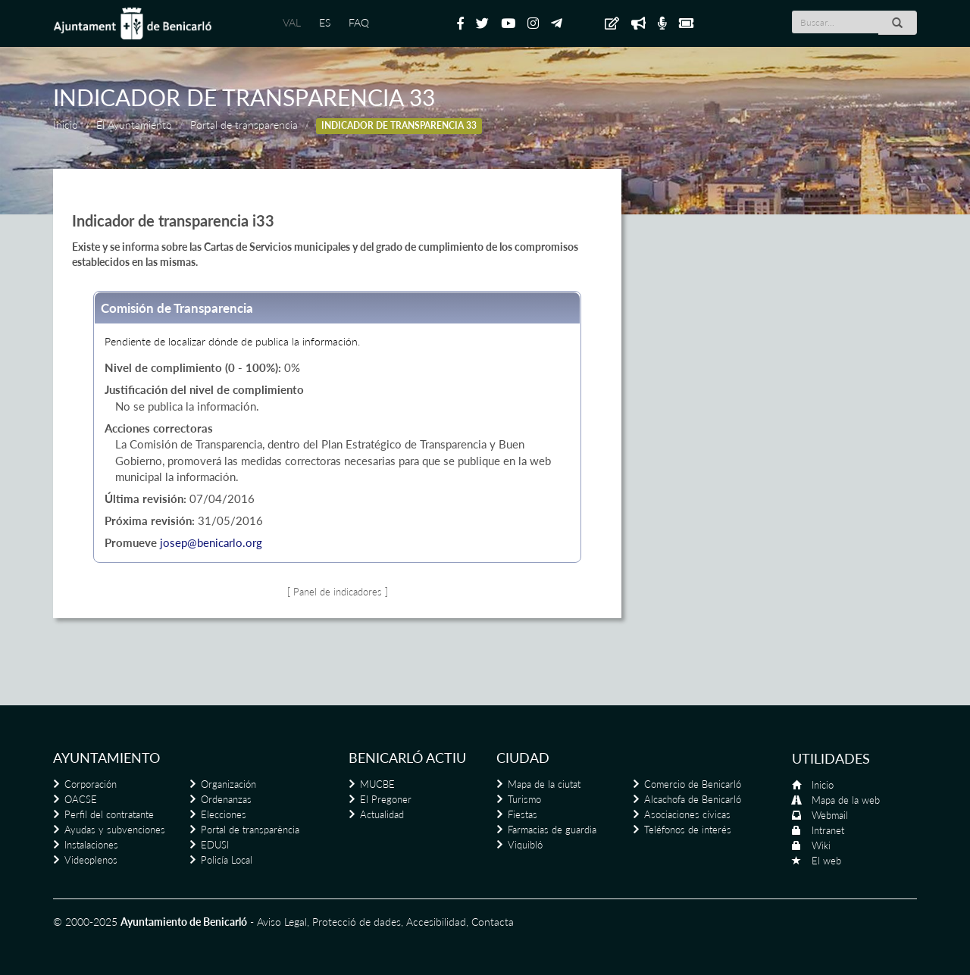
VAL (292, 22)
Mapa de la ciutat (544, 784)
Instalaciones (91, 845)
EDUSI (215, 845)
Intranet (828, 830)
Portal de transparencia (244, 124)
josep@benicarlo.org (211, 542)
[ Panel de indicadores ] (337, 592)
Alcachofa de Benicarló (692, 799)
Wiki (821, 845)
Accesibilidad (436, 921)
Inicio (65, 124)
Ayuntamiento (106, 757)
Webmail (830, 815)
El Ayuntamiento (134, 124)
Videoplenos (90, 860)
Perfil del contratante (109, 814)
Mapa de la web (846, 800)
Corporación (90, 784)
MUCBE (377, 784)
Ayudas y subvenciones (114, 829)
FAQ (359, 22)
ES (324, 22)
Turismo (524, 799)
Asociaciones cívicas (687, 814)
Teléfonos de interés (687, 829)
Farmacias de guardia (552, 829)
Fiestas (522, 814)
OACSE (80, 799)
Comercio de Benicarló (692, 784)
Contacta (492, 921)
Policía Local (226, 860)
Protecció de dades (356, 921)
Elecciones (223, 814)
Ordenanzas (226, 799)
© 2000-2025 (85, 921)
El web (826, 861)
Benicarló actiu (407, 757)
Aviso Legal (282, 921)
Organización (228, 784)
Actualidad (382, 814)
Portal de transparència (250, 829)
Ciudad (522, 757)
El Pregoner (385, 799)
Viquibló (525, 845)
